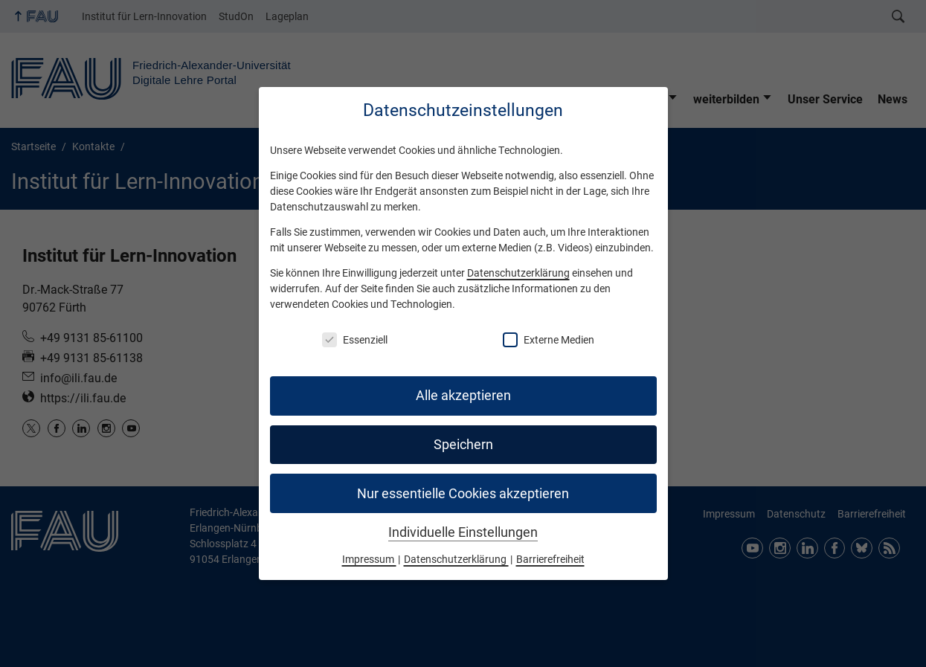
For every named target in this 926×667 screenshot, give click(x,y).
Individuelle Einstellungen (463, 532)
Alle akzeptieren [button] (463, 395)
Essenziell (355, 339)
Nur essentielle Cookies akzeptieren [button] (463, 493)
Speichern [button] (463, 444)
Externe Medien (548, 339)
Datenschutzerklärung (518, 273)
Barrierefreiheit (550, 559)
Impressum (369, 559)
